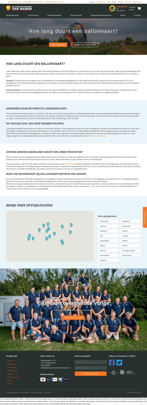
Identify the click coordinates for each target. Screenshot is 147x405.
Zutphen (103, 260)
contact (92, 186)
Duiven (125, 231)
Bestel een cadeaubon (85, 44)
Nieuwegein (104, 241)
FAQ (108, 2)
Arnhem (103, 226)
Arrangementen (13, 377)
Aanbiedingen (12, 371)
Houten (125, 236)
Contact (137, 15)
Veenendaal (104, 255)
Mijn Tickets (137, 2)
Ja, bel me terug (90, 373)
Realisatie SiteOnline (134, 393)
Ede (101, 236)
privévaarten (69, 164)
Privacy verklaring (37, 393)
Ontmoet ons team (73, 317)
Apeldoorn (126, 221)
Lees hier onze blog (97, 136)
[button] (39, 230)
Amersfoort (104, 221)
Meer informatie (84, 404)
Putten (124, 246)
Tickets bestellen (54, 15)
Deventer (103, 231)
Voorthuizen (127, 255)
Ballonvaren (101, 2)
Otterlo (103, 246)
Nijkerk (125, 241)
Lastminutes (33, 15)
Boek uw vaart (58, 44)
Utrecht (103, 250)
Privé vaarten (76, 15)
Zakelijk (120, 2)
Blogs (114, 2)
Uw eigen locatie (128, 250)
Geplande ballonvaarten (101, 15)
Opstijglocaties (12, 15)
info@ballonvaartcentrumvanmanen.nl (56, 368)
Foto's (122, 15)
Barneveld (126, 226)
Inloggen (92, 2)
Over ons (128, 2)
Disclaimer (48, 393)
